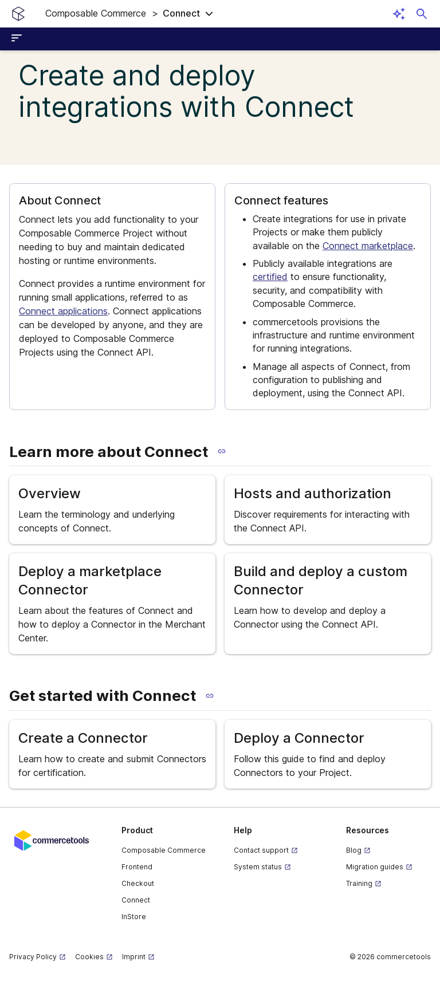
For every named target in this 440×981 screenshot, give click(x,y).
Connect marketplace (368, 245)
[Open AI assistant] (399, 14)
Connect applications (63, 311)
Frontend (136, 866)
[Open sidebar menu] (18, 39)
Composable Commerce (163, 850)
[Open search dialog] (421, 14)
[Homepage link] (18, 13)
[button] (129, 13)
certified (270, 276)
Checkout (137, 883)
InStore (133, 916)
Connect (135, 900)
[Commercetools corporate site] (51, 839)
